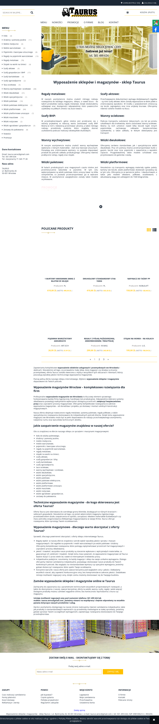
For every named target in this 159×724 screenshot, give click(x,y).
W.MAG (104, 345)
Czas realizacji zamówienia (14, 694)
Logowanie (84, 694)
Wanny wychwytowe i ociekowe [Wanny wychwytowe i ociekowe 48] (17, 89)
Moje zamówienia (87, 697)
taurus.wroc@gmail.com (18, 154)
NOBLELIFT (143, 286)
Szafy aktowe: (109, 94)
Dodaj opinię (79, 710)
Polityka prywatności (50, 700)
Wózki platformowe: (114, 162)
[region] (99, 50)
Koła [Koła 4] (5, 35)
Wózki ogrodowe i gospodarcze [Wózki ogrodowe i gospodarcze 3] (17, 125)
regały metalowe (72, 412)
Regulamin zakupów (50, 702)
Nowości (7, 133)
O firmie (121, 694)
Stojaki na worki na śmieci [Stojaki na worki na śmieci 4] (15, 64)
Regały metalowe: (53, 94)
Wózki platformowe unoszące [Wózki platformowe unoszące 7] (16, 113)
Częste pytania (47, 697)
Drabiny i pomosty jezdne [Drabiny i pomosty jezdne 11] (15, 40)
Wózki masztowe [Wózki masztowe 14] (11, 117)
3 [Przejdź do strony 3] (103, 359)
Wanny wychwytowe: (55, 140)
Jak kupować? (46, 694)
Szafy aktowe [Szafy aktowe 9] (9, 68)
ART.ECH (65, 345)
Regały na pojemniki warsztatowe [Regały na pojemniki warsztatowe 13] (18, 56)
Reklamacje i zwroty (10, 702)
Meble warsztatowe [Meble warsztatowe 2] (12, 48)
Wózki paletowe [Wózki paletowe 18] (10, 101)
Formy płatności (9, 697)
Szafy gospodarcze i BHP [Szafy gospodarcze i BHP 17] (14, 72)
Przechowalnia (86, 700)
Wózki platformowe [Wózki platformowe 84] (12, 109)
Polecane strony (125, 700)
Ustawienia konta (87, 702)
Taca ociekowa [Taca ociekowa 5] (10, 84)
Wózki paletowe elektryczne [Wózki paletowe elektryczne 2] (16, 105)
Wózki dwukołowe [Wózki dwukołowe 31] (11, 93)
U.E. (143, 345)
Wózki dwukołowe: (113, 140)
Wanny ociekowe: (112, 116)
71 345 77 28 (21, 159)
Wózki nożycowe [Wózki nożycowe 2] (11, 121)
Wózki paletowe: (52, 162)
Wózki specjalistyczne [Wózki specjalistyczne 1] (13, 97)
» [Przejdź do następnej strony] (108, 359)
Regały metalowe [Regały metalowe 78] (11, 60)
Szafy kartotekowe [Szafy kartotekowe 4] (11, 76)
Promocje (8, 137)
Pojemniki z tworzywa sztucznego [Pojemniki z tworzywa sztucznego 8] (18, 52)
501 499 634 (11, 156)
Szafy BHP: (48, 116)
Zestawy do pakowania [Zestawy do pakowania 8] (13, 129)
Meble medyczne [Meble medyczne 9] (11, 44)
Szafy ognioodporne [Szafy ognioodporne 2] (12, 80)
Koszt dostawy (8, 700)
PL (65, 286)
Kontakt (121, 697)
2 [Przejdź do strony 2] (99, 359)
